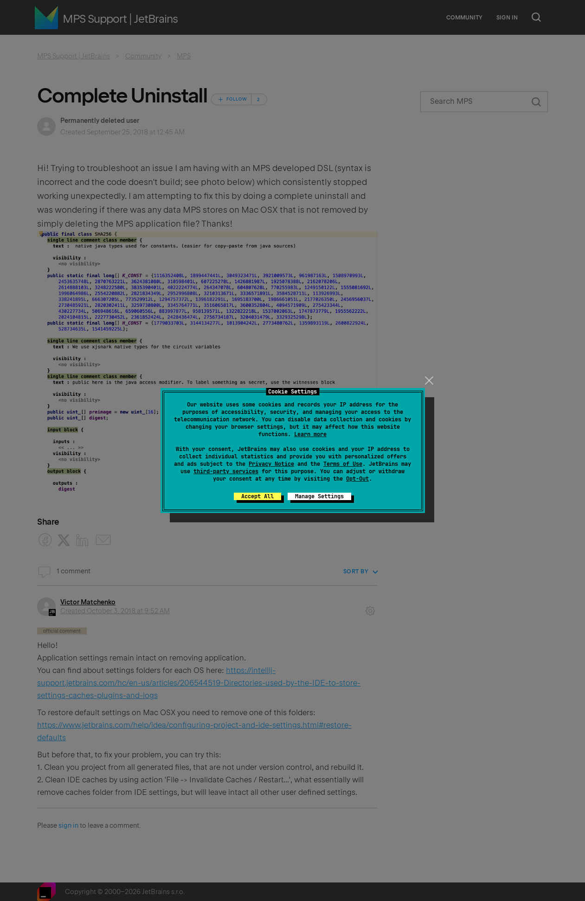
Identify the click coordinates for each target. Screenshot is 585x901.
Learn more (310, 434)
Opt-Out (357, 478)
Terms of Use (342, 464)
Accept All (257, 496)
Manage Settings (319, 496)
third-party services (225, 471)
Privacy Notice (271, 464)
